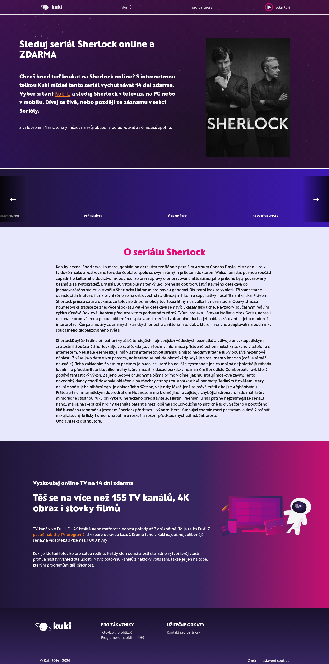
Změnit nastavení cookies (268, 660)
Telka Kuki (277, 7)
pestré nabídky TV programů (59, 534)
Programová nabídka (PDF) (122, 637)
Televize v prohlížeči (117, 632)
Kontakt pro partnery (183, 632)
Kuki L (62, 93)
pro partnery (202, 7)
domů (127, 7)
